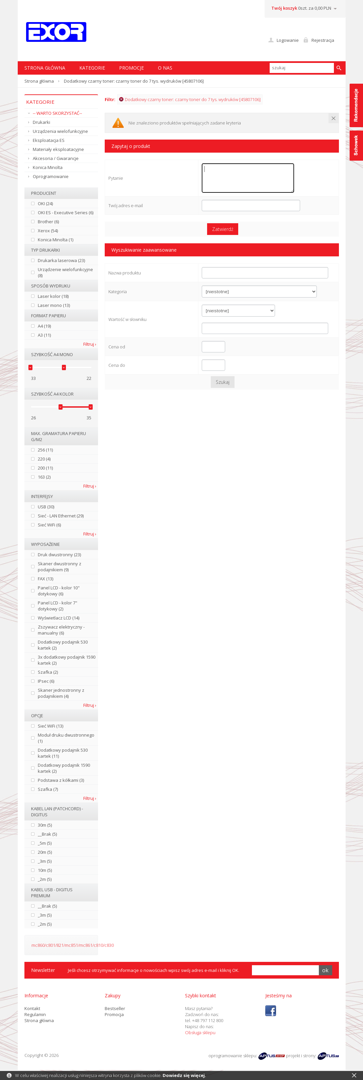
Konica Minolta (48, 167)
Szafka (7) (48, 789)
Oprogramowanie (51, 176)
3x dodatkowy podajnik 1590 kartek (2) (66, 660)
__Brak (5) (47, 834)
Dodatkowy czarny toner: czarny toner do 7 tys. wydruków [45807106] (190, 99)
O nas (165, 68)
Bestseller (115, 1008)
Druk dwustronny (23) (59, 555)
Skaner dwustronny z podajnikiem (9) (59, 567)
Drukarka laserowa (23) (61, 260)
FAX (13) (45, 579)
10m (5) (45, 870)
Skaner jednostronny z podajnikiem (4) (61, 693)
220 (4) (44, 459)
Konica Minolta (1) (55, 240)
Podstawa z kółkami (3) (61, 780)
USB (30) (46, 507)
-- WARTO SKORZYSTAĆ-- (57, 113)
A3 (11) (44, 335)
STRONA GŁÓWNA (44, 68)
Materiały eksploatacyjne (58, 149)
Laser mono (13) (54, 305)
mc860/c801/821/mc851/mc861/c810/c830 (72, 945)
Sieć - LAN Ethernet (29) (61, 516)
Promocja (114, 1014)
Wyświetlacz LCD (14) (58, 618)
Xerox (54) (48, 231)
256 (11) (45, 450)
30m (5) (45, 825)
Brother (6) (48, 222)
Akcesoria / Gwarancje (56, 158)
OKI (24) (45, 203)
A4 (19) (44, 326)
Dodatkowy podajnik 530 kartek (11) (63, 753)
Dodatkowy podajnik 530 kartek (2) (63, 645)
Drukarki (41, 122)
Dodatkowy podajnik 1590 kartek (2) (64, 768)
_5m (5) (45, 843)
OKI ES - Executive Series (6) (65, 213)
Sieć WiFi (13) (50, 726)
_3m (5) (45, 861)
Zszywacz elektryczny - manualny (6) (61, 630)
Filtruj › (89, 344)
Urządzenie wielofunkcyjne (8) (65, 272)
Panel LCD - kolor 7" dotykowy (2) (57, 606)
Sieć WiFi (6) (49, 525)
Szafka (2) (48, 672)
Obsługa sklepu (200, 1032)
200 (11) (45, 468)
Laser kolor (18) (53, 296)
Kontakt (32, 1008)
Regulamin (35, 1014)
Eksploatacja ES (49, 140)
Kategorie (92, 68)
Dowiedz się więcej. (184, 1075)
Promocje (131, 68)
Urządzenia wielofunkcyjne (60, 131)
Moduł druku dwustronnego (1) (66, 738)
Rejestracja (322, 40)
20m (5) (45, 852)
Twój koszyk (284, 8)
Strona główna (39, 81)
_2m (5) (45, 879)
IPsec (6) (46, 681)
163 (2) (44, 477)
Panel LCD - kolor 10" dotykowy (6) (59, 591)
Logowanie (288, 40)
